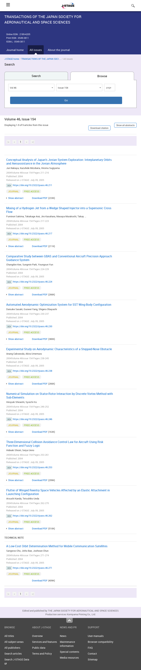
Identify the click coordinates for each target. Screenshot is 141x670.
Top (69, 620)
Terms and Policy (42, 653)
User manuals (96, 636)
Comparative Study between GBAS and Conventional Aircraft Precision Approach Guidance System (59, 258)
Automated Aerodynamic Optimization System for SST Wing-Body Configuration (58, 305)
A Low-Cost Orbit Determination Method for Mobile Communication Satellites (56, 546)
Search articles (13, 653)
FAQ (90, 647)
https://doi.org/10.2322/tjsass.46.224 (32, 281)
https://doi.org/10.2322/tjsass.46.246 (32, 419)
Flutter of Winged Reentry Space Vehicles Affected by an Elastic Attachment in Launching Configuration (58, 492)
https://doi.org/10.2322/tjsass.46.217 (32, 233)
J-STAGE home (11, 58)
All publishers (12, 647)
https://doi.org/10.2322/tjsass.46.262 (32, 515)
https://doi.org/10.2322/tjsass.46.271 (32, 567)
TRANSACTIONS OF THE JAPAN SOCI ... (41, 58)
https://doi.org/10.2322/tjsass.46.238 (32, 370)
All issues (36, 50)
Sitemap (92, 659)
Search (36, 76)
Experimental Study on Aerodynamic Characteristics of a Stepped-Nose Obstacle (59, 349)
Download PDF (40, 198)
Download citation (99, 127)
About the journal (59, 50)
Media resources (69, 657)
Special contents (69, 651)
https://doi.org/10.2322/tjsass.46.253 (32, 467)
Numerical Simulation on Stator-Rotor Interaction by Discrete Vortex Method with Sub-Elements (59, 395)
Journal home (15, 50)
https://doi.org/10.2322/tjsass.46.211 (32, 185)
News (63, 636)
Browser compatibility (100, 642)
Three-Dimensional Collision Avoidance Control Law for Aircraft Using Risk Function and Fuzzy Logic (54, 444)
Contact (92, 653)
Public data (38, 647)
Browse (102, 76)
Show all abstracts (125, 125)
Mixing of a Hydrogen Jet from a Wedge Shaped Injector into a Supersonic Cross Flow (58, 210)
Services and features (44, 642)
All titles (9, 636)
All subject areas (14, 642)
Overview (37, 636)
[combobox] (31, 87)
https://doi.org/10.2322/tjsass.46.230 (32, 326)
